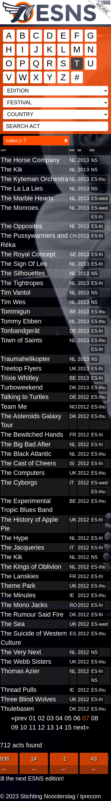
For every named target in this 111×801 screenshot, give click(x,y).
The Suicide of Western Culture (34, 638)
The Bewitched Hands (32, 434)
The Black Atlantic (26, 453)
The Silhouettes (23, 273)
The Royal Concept (28, 254)
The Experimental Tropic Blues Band (27, 505)
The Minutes (18, 595)
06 (77, 718)
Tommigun (15, 311)
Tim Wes (13, 302)
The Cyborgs (19, 482)
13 (51, 727)
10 (24, 727)
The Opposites (21, 226)
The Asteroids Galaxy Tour (31, 420)
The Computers (23, 472)
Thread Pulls (18, 689)
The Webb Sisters (26, 661)
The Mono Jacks (24, 605)
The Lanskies (19, 576)
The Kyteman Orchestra (34, 179)
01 (33, 718)
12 (42, 727)
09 (15, 727)
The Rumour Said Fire (32, 614)
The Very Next (21, 652)
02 (42, 718)
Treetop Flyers (21, 368)
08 (94, 718)
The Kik (11, 169)
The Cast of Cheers (28, 463)
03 (51, 718)
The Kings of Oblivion (31, 566)
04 (60, 718)
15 (69, 727)
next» (81, 727)
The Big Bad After (26, 444)
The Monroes (19, 207)
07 (86, 718)
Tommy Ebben (21, 321)
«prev (20, 718)
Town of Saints (21, 340)
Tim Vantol (15, 292)
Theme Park (18, 585)
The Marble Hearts (27, 198)
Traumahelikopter (25, 359)
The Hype (14, 538)
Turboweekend (22, 387)
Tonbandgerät (20, 330)
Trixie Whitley (20, 378)
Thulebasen (17, 708)
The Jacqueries (22, 547)
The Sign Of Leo (24, 263)
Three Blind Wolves (28, 699)
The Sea (13, 624)
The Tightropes (22, 283)
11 (33, 727)
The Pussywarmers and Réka (34, 240)
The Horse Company (30, 160)
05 (69, 718)
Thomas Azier (20, 671)
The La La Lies (22, 188)
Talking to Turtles (25, 396)
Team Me (14, 406)
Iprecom (90, 796)
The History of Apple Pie (29, 524)
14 (60, 727)
